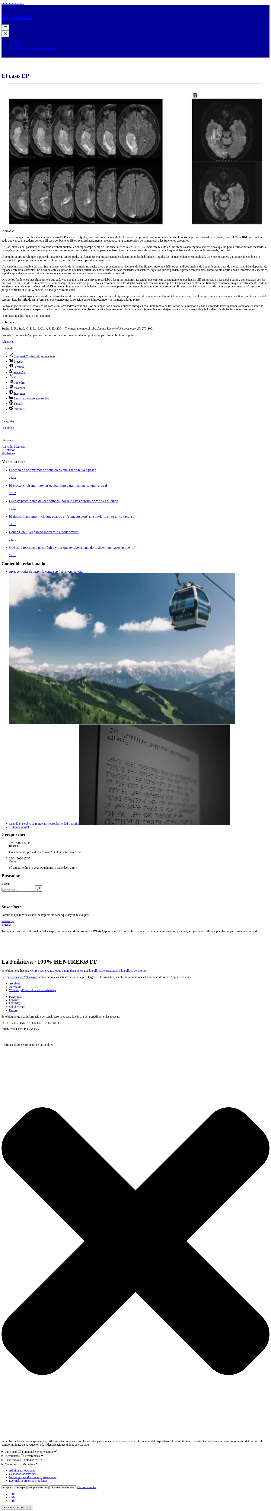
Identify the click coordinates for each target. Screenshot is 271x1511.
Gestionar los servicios (23, 1473)
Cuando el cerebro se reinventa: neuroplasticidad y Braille (119, 823)
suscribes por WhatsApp (22, 977)
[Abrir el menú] (5, 27)
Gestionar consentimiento (17, 1507)
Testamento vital (19, 827)
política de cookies (135, 970)
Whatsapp (8, 921)
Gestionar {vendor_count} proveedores (32, 1477)
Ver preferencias (38, 1487)
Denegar (20, 1487)
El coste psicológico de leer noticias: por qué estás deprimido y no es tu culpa (63, 501)
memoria (19, 446)
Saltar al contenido (13, 3)
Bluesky (6, 924)
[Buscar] (38, 888)
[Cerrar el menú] (5, 34)
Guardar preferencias (63, 1487)
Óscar (12, 861)
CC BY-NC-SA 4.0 (41, 970)
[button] (135, 1241)
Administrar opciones (22, 1470)
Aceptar (7, 1487)
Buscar (6, 883)
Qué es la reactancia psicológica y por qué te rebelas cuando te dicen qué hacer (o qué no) (72, 547)
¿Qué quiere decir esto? (69, 970)
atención (7, 446)
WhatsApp (8, 341)
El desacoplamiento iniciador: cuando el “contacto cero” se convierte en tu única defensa (71, 516)
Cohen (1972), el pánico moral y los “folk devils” (44, 532)
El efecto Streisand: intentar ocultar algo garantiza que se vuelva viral (58, 485)
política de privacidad (105, 970)
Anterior (10, 450)
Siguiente (7, 453)
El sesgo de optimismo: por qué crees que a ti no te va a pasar (52, 470)
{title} (13, 1494)
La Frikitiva (17, 16)
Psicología (8, 427)
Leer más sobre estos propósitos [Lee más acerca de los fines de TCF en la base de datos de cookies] (28, 1480)
